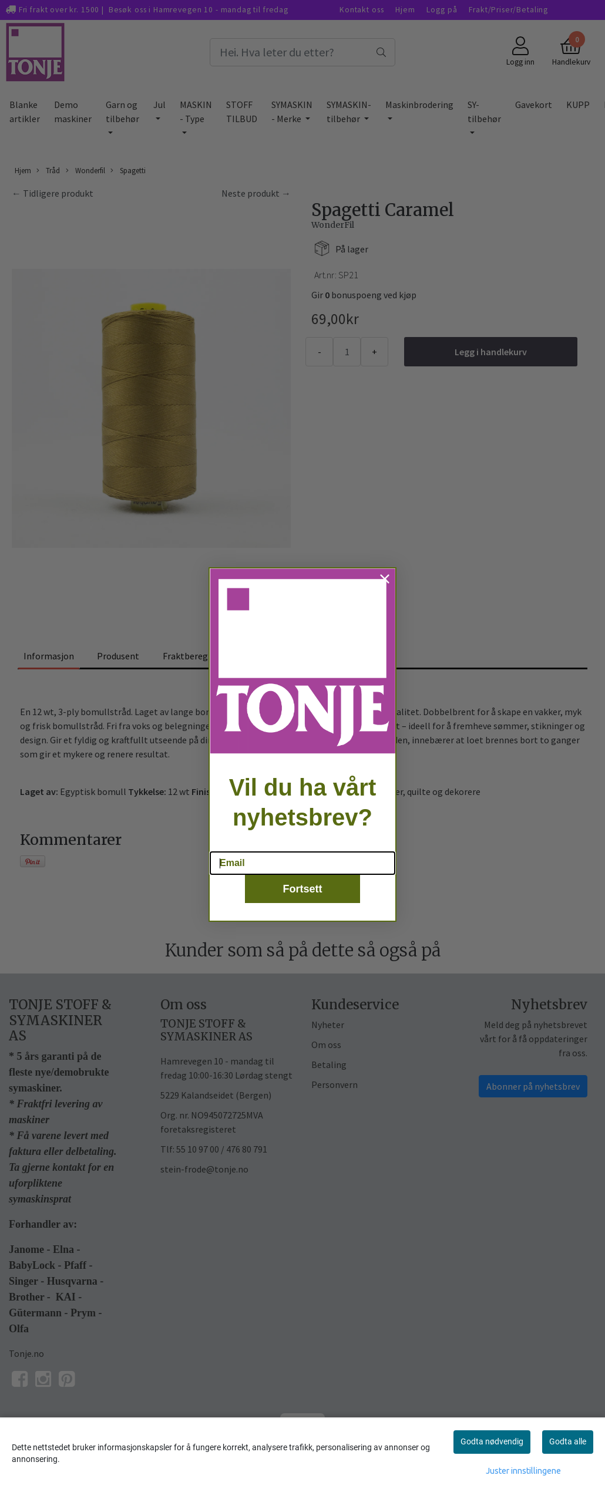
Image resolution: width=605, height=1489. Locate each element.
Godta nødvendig (492, 1441)
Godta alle (567, 1441)
